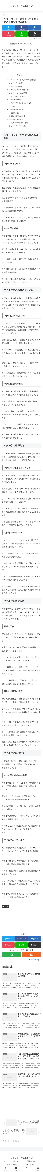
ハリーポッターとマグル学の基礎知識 (22, 80)
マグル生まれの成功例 (19, 93)
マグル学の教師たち (16, 99)
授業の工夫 (15, 113)
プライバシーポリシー (12, 1161)
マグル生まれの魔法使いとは (19, 90)
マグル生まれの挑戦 (18, 96)
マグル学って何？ (17, 83)
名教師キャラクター (18, 106)
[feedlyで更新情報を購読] (11, 954)
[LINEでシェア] (21, 34)
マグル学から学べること (19, 126)
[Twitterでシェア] (8, 28)
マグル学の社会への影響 (19, 123)
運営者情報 (31, 1161)
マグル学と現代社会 (16, 119)
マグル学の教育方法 (16, 109)
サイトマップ (31, 1165)
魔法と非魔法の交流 (18, 116)
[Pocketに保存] (8, 34)
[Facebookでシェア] (21, 28)
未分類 (5, 906)
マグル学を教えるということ (21, 103)
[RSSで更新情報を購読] (31, 954)
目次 (18, 75)
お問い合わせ (12, 1165)
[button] (34, 34)
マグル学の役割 (16, 86)
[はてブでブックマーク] (34, 28)
